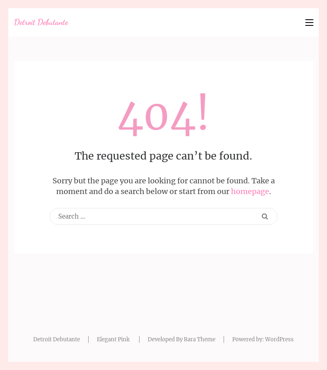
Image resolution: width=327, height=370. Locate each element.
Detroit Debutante (41, 22)
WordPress (279, 339)
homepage (250, 191)
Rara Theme (199, 339)
